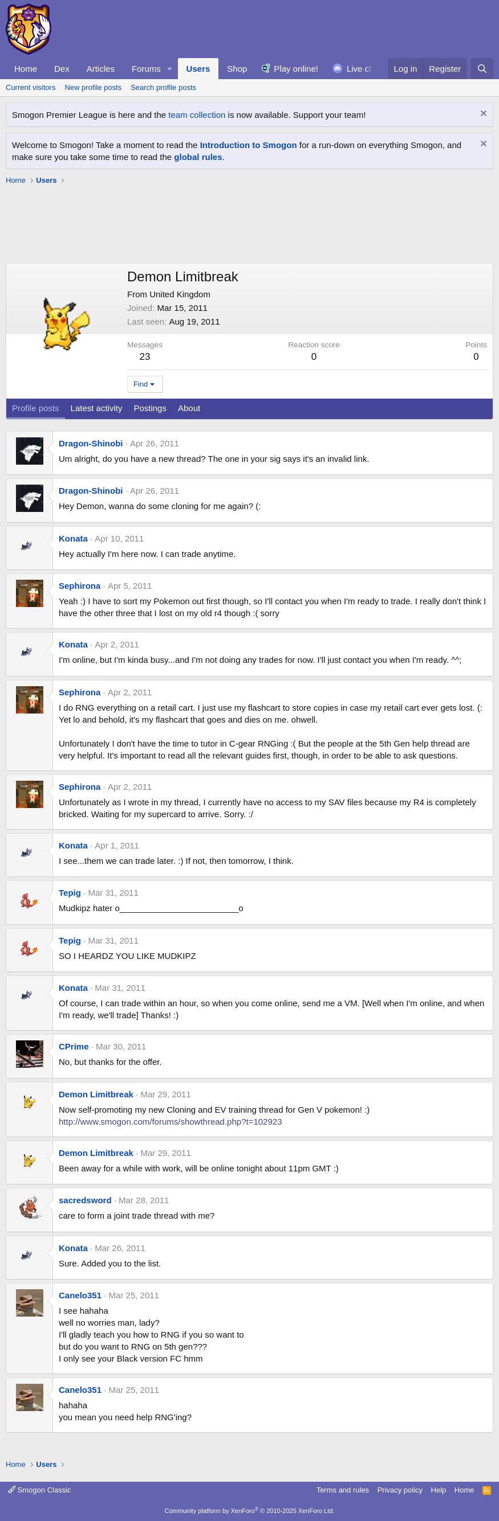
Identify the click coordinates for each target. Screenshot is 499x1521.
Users (198, 68)
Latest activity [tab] (97, 408)
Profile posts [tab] (35, 408)
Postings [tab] (150, 408)
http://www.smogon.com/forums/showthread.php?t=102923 (170, 1121)
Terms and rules (343, 1490)
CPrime (74, 1046)
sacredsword (85, 1200)
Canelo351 (80, 1295)
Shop (237, 68)
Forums (146, 68)
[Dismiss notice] (482, 115)
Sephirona (79, 586)
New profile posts (92, 87)
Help (439, 1490)
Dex (62, 68)
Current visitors (30, 87)
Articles (101, 68)
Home (25, 68)
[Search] (482, 68)
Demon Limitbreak (96, 1094)
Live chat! (365, 68)
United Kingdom (179, 294)
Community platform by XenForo (250, 1510)
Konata (73, 538)
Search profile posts (163, 87)
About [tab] (189, 408)
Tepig (70, 892)
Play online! (296, 68)
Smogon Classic (39, 1490)
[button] (170, 68)
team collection (196, 115)
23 (145, 356)
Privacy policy (400, 1490)
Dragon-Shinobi (91, 443)
